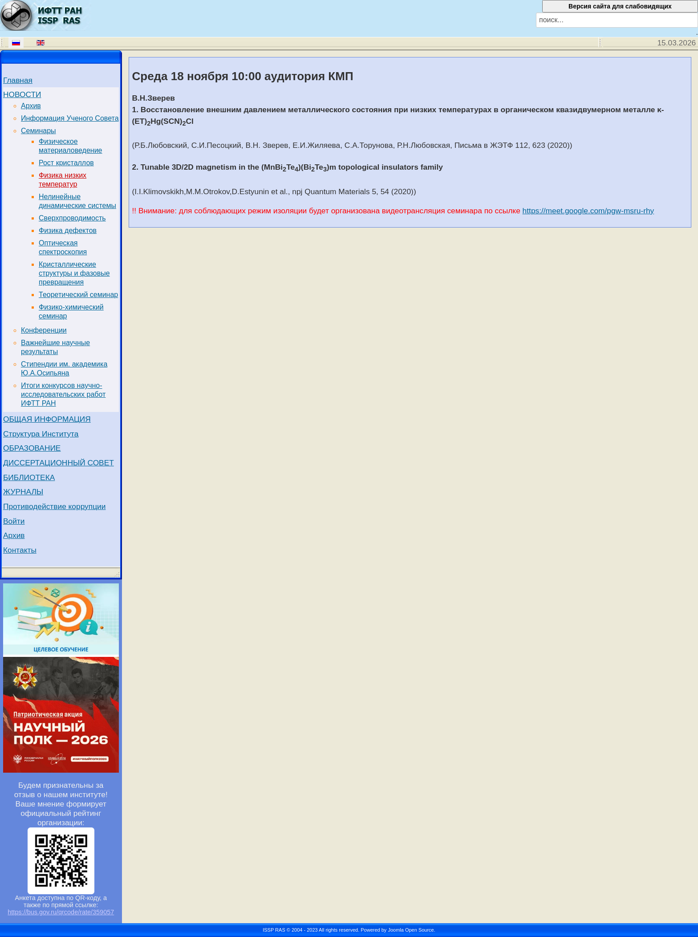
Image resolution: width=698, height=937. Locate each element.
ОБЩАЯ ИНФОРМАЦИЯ (47, 419)
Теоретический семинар (78, 294)
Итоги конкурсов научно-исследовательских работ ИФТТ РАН (63, 394)
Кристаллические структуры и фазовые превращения (74, 273)
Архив (31, 106)
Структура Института (41, 433)
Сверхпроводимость (72, 218)
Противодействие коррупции (54, 506)
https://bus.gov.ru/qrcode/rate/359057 (61, 912)
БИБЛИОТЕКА (29, 477)
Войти (14, 521)
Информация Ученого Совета (70, 118)
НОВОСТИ (22, 94)
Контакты (20, 550)
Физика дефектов (68, 230)
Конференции (44, 330)
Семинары (38, 130)
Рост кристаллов (66, 163)
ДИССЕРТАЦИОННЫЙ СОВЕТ (58, 462)
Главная (17, 80)
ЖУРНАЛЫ (23, 491)
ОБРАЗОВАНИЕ (32, 448)
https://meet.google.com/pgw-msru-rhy (588, 210)
